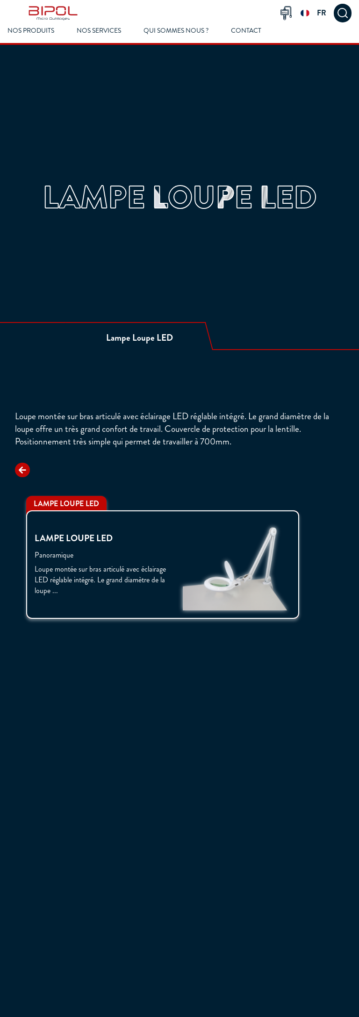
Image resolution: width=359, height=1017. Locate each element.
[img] (53, 13)
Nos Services (99, 30)
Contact (246, 30)
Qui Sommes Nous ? (176, 30)
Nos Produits (30, 30)
